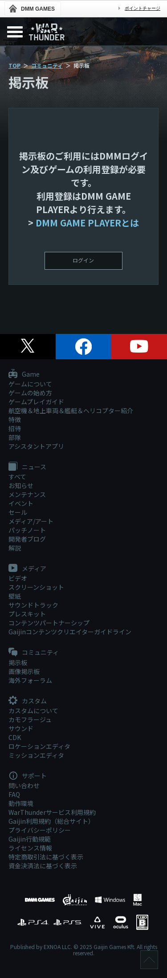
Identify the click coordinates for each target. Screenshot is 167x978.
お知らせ (20, 485)
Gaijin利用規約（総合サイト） (51, 821)
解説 (14, 548)
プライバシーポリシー (39, 830)
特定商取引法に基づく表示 (45, 857)
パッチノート (27, 530)
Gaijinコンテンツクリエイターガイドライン (69, 632)
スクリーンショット (36, 587)
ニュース (27, 467)
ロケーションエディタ (39, 746)
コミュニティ (47, 65)
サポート (27, 776)
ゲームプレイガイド (36, 402)
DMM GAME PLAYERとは (87, 222)
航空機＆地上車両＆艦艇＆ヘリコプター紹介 (70, 410)
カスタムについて (33, 710)
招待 (14, 428)
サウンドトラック (33, 605)
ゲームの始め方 (30, 393)
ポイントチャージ (142, 8)
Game (24, 374)
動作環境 (20, 803)
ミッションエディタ (36, 755)
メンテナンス (27, 494)
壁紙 (14, 596)
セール (17, 512)
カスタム (27, 701)
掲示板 (17, 662)
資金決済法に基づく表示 (42, 866)
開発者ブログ (27, 539)
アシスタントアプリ (36, 446)
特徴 (14, 419)
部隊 (14, 437)
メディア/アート (30, 521)
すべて (17, 476)
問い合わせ (24, 785)
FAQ (14, 794)
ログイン (83, 260)
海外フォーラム (30, 680)
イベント (20, 503)
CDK (14, 737)
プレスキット (27, 614)
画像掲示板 (24, 671)
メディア (27, 568)
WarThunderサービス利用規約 (52, 812)
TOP (14, 65)
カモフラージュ (30, 719)
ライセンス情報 (30, 848)
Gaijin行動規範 (29, 839)
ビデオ (17, 578)
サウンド (20, 728)
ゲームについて (30, 384)
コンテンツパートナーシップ (49, 623)
